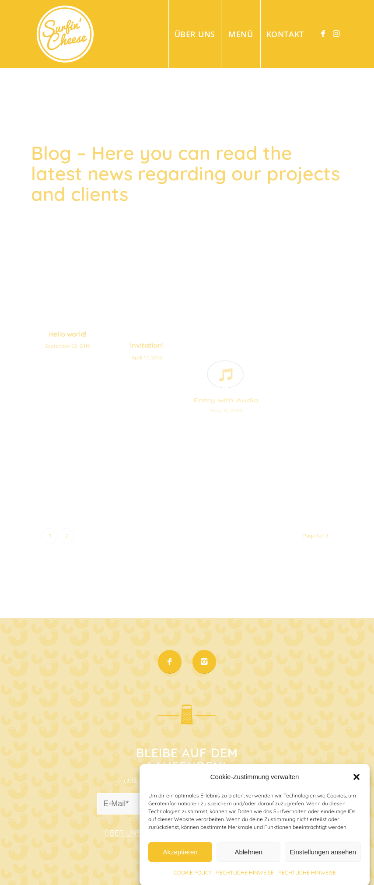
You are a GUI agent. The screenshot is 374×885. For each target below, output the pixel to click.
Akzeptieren (180, 861)
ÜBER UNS (123, 832)
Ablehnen (248, 861)
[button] (356, 786)
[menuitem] (194, 34)
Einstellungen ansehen (323, 861)
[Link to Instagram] (336, 33)
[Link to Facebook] (323, 33)
